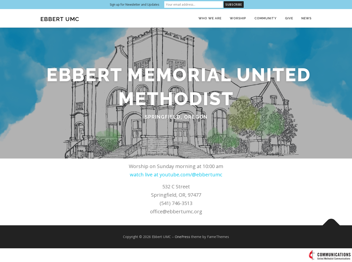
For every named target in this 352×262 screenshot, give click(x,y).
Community (265, 18)
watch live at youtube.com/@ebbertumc (176, 174)
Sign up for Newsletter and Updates (134, 4)
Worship (238, 18)
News (306, 18)
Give (289, 18)
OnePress (182, 236)
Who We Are (209, 18)
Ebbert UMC (59, 19)
